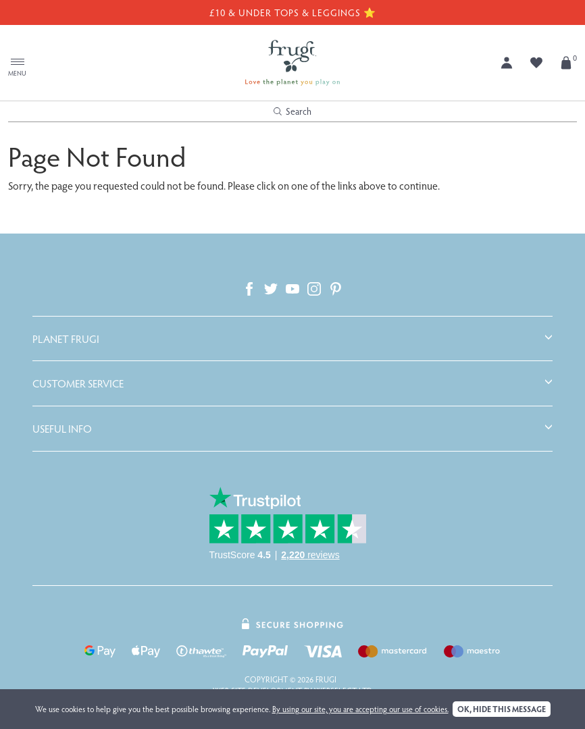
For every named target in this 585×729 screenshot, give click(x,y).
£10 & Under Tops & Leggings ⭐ (292, 12)
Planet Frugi (65, 339)
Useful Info (62, 429)
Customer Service (78, 383)
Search (292, 111)
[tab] (292, 339)
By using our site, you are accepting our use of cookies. (360, 708)
